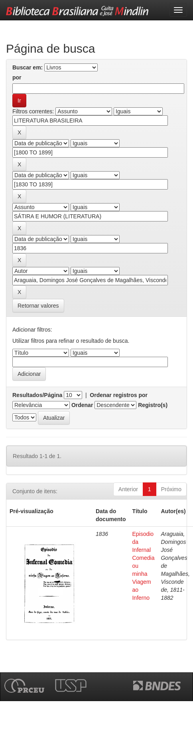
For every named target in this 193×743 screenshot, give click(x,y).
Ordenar (82, 405)
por (17, 77)
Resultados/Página (37, 395)
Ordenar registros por (119, 395)
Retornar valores (38, 305)
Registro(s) (152, 405)
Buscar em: (27, 67)
